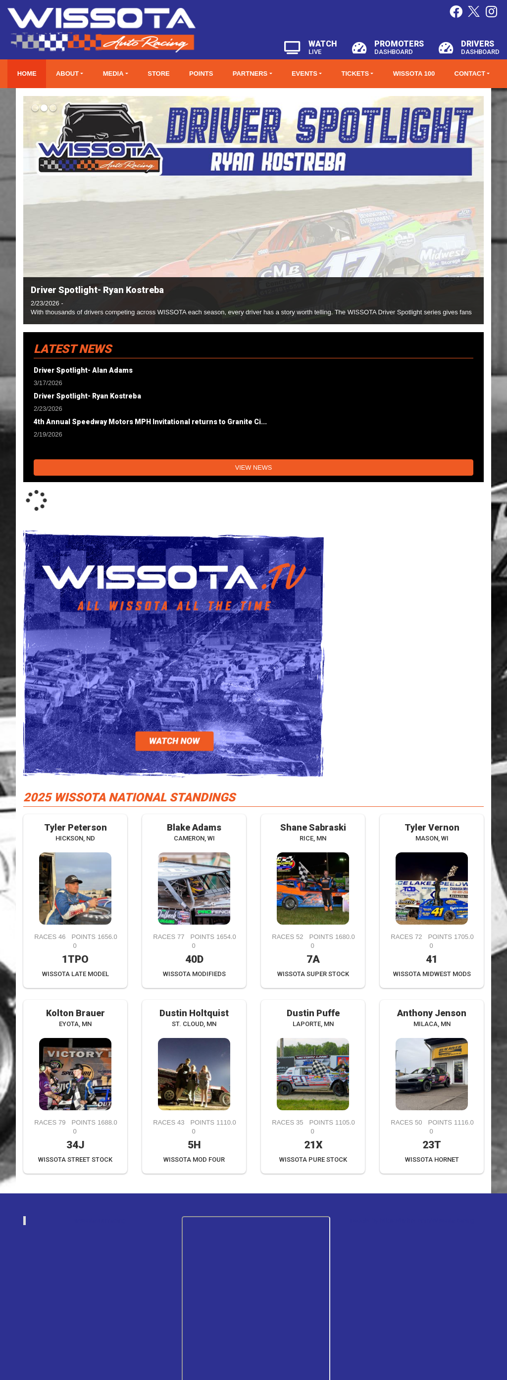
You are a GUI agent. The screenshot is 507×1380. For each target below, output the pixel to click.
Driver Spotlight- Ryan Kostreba (97, 290)
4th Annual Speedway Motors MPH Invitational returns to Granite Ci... (150, 422)
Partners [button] (250, 73)
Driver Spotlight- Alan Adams (83, 370)
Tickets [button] (355, 73)
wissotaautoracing (100, 1220)
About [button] (67, 73)
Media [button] (113, 73)
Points (201, 73)
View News (253, 467)
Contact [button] (470, 73)
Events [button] (304, 73)
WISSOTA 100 (414, 73)
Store (159, 73)
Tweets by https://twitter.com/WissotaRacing (412, 1220)
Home (27, 73)
